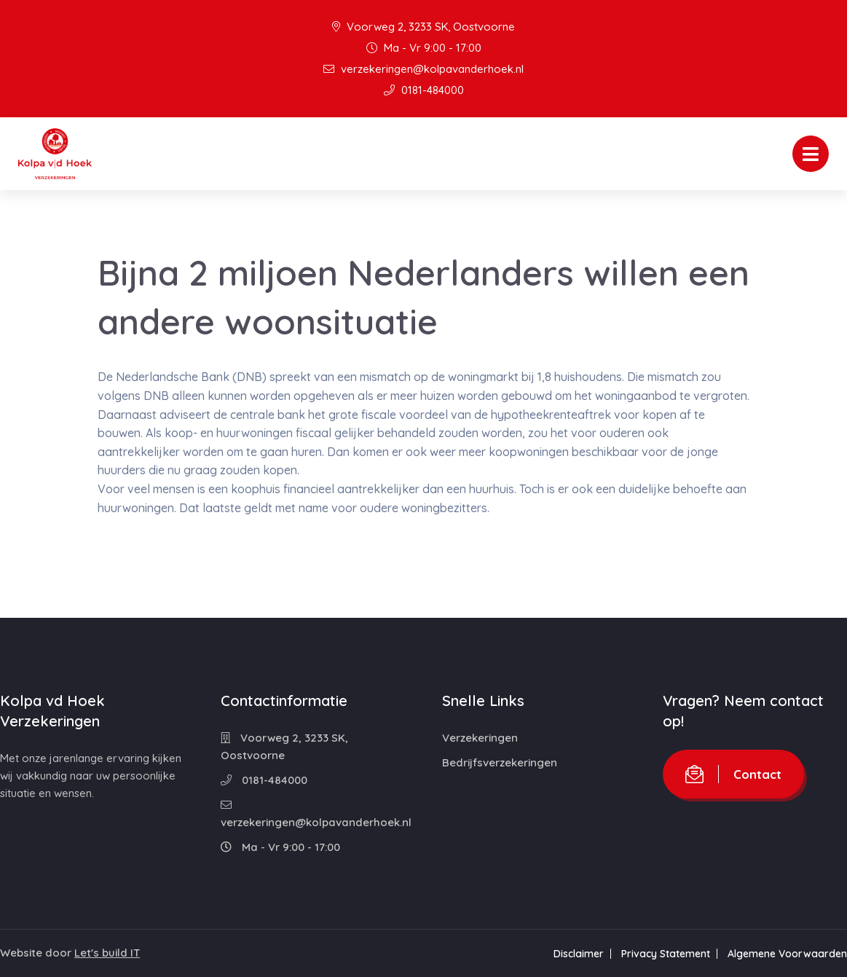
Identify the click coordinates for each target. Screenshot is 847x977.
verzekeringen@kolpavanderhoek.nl (423, 69)
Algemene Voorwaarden (787, 953)
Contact (733, 774)
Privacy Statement (665, 953)
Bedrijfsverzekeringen (499, 762)
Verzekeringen (480, 738)
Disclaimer (578, 953)
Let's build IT (107, 953)
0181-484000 (424, 90)
